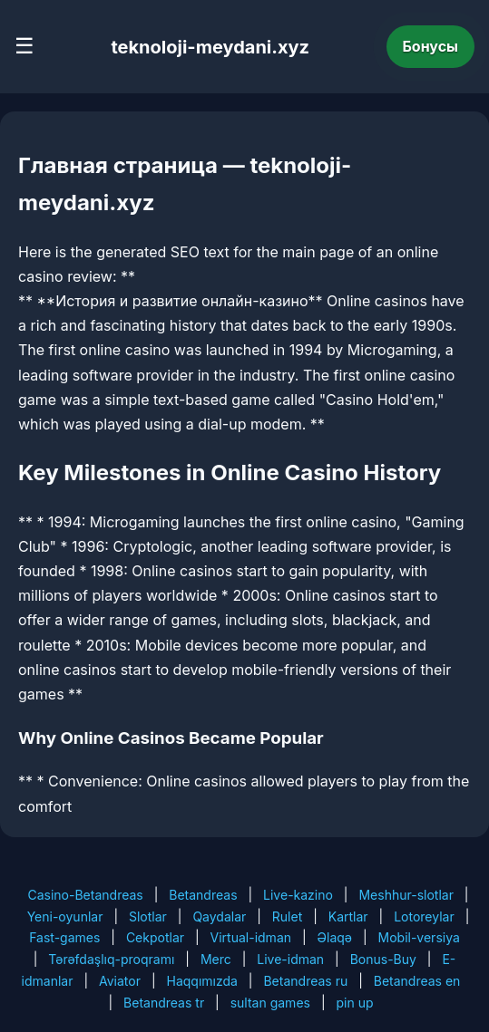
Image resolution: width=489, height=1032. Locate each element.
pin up (354, 1002)
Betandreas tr (163, 1002)
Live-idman (290, 959)
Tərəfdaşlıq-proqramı (111, 959)
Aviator (120, 981)
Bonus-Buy (383, 959)
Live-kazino (298, 894)
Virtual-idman (250, 937)
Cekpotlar (155, 937)
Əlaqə (335, 937)
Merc (215, 959)
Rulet (287, 916)
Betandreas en (417, 981)
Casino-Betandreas (84, 894)
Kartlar (348, 916)
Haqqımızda (202, 981)
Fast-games (64, 937)
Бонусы (431, 46)
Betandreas (203, 894)
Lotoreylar (424, 916)
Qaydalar (219, 916)
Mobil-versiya (419, 937)
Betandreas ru (305, 981)
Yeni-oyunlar (65, 916)
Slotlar (148, 916)
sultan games (270, 1002)
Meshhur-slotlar (405, 894)
